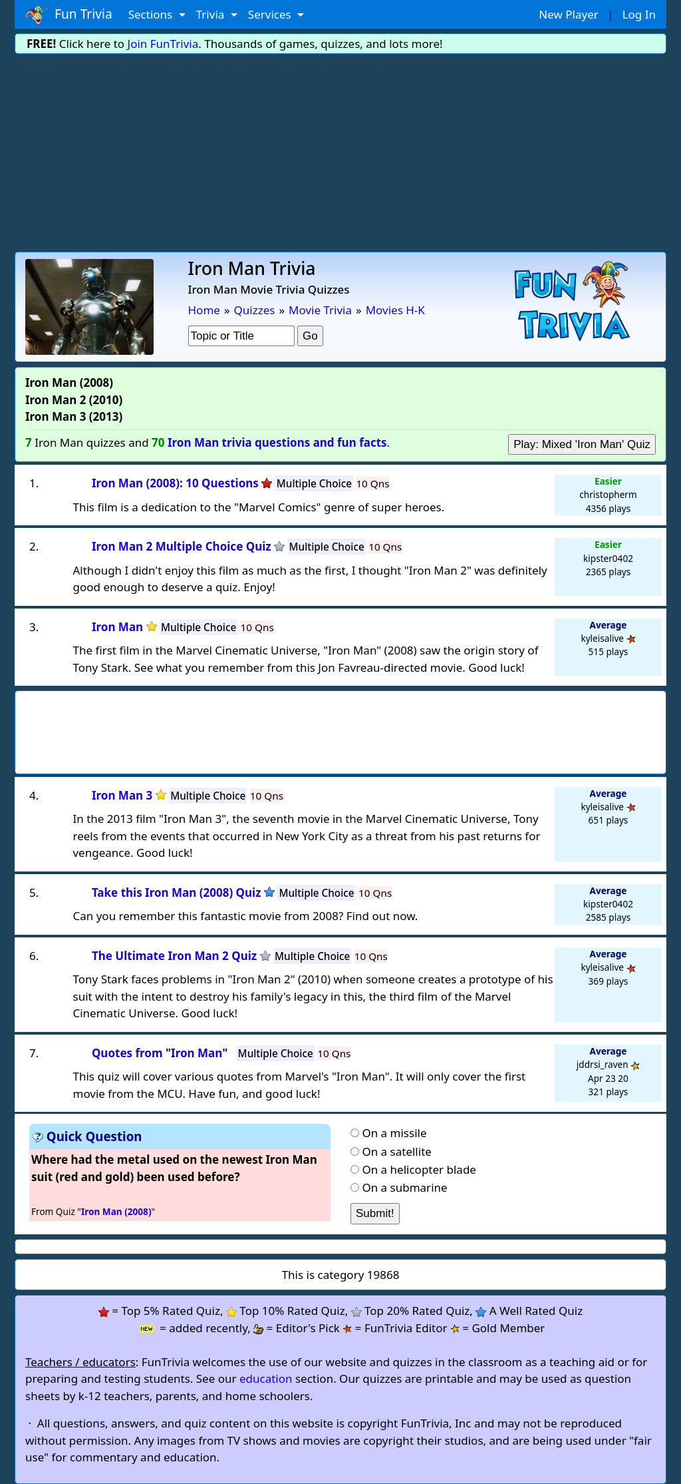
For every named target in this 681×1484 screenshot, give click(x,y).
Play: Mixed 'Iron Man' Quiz (581, 444)
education (266, 1378)
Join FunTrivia (163, 43)
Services (271, 14)
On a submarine (404, 1187)
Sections (152, 14)
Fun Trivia (68, 15)
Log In (639, 14)
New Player (568, 14)
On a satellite (396, 1151)
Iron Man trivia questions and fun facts (277, 442)
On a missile (394, 1132)
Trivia (211, 14)
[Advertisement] (340, 152)
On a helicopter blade (419, 1169)
